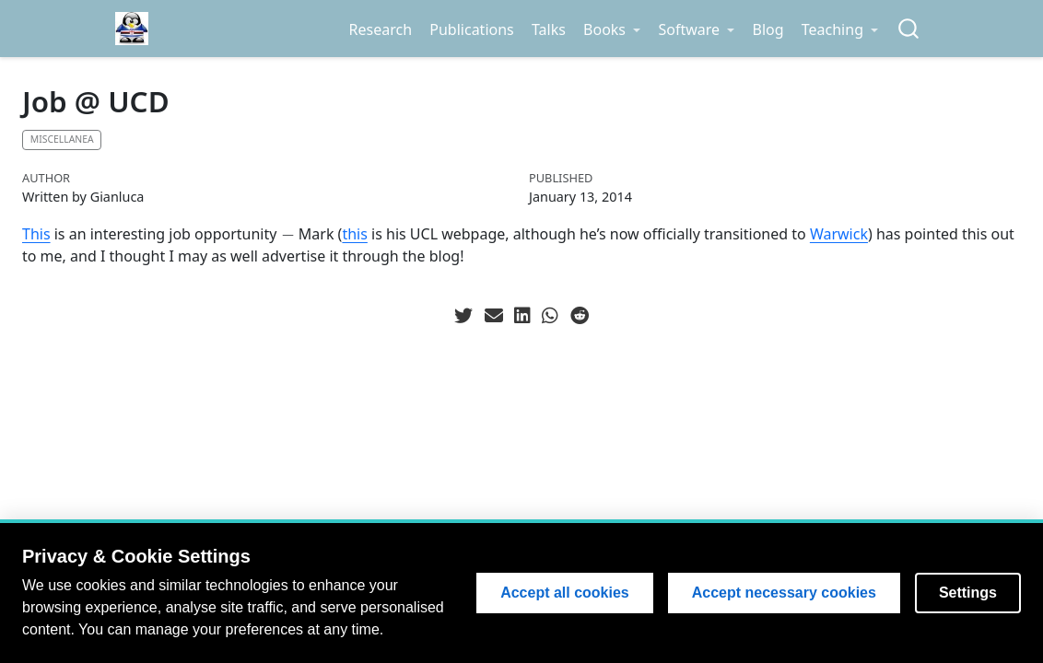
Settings (968, 592)
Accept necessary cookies (784, 592)
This (36, 234)
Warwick (839, 234)
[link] (611, 29)
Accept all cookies (564, 592)
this (354, 234)
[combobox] (909, 29)
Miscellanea (62, 139)
